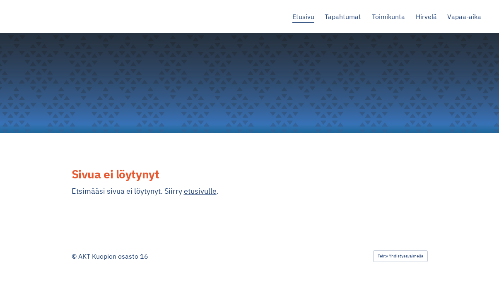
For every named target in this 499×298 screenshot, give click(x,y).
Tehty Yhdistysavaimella (400, 256)
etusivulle (200, 191)
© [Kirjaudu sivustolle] (75, 256)
